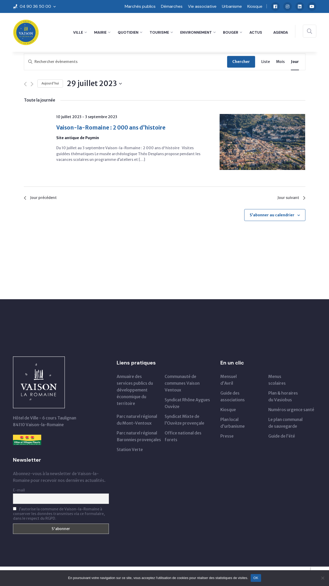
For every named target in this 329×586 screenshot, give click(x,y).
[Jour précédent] (25, 84)
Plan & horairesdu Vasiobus (283, 398)
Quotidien (128, 32)
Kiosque (254, 6)
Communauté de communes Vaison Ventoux (182, 384)
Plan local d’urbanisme (232, 424)
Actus (255, 32)
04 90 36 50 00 (35, 6)
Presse (227, 437)
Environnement (196, 32)
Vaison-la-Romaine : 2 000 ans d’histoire (119, 128)
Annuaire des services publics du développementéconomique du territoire (135, 391)
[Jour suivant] (32, 84)
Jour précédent (41, 198)
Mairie (100, 32)
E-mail (19, 491)
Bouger (230, 32)
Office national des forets (183, 438)
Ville (78, 32)
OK (255, 578)
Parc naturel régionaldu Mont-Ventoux (137, 421)
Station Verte (130, 450)
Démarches (172, 6)
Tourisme (159, 32)
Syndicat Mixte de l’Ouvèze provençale (184, 421)
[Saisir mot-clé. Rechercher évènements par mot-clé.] (125, 62)
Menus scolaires (277, 381)
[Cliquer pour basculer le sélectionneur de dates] (94, 83)
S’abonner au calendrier (272, 216)
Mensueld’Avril (228, 381)
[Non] (322, 578)
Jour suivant (290, 198)
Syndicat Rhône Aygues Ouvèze (187, 404)
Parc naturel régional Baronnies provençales (139, 438)
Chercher (241, 61)
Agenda (280, 32)
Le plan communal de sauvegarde (285, 424)
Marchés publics (140, 6)
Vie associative (202, 6)
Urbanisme (232, 6)
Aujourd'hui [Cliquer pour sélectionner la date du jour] (50, 83)
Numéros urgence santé (291, 410)
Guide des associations (232, 398)
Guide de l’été (281, 437)
